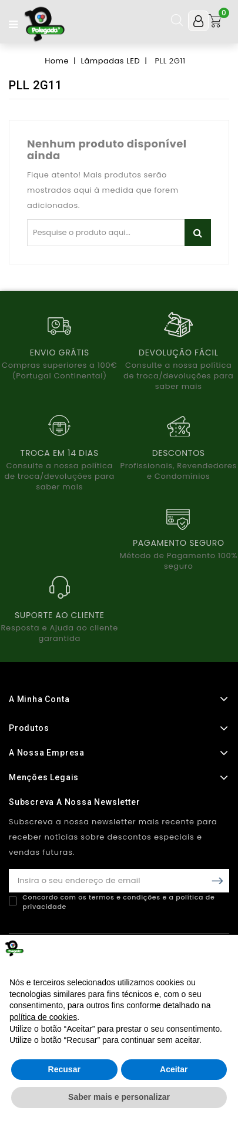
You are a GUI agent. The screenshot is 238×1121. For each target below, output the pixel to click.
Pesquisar (198, 232)
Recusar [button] (64, 1069)
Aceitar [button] (173, 1069)
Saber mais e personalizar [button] (119, 1097)
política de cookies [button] (43, 1017)
